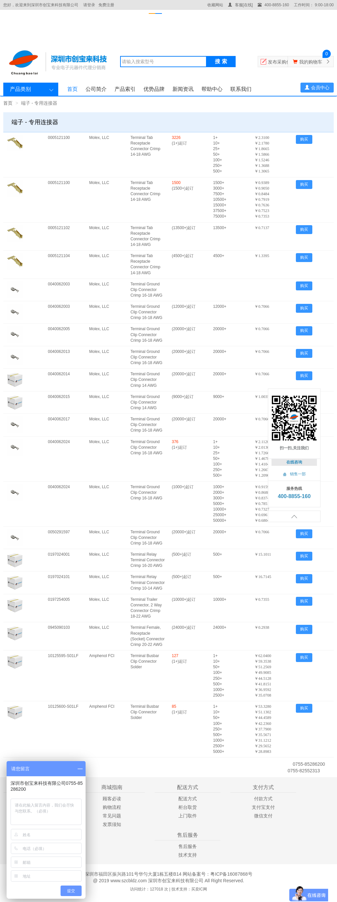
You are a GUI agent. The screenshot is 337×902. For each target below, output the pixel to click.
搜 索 (221, 61)
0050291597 (59, 532)
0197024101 (59, 576)
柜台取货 (187, 807)
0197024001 (59, 554)
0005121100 (59, 137)
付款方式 (263, 798)
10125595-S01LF (63, 655)
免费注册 (106, 5)
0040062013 (59, 351)
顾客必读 (112, 798)
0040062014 (59, 374)
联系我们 (240, 89)
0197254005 (59, 599)
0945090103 (59, 627)
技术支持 (187, 855)
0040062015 (59, 396)
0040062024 (59, 441)
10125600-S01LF (63, 706)
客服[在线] (240, 5)
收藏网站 (215, 5)
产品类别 (20, 89)
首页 (72, 89)
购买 (304, 139)
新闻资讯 (183, 89)
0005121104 (59, 255)
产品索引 (125, 89)
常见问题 (112, 815)
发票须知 (112, 824)
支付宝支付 (263, 807)
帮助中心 (211, 89)
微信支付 (263, 815)
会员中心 (317, 87)
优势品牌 (154, 89)
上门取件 (187, 815)
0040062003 (59, 284)
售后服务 (187, 846)
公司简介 (96, 89)
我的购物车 (310, 62)
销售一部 (294, 474)
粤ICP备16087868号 (231, 874)
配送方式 (187, 798)
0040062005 (59, 329)
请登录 (89, 5)
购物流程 (112, 807)
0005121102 (59, 228)
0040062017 (59, 419)
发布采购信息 (282, 62)
